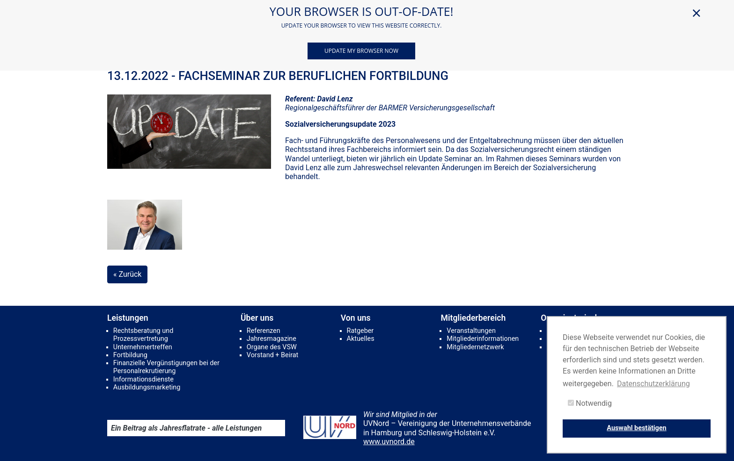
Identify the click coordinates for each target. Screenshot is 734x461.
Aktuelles (360, 339)
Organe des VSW (272, 347)
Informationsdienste (143, 379)
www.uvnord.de (389, 441)
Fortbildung (130, 355)
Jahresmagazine (271, 339)
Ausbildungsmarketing (147, 387)
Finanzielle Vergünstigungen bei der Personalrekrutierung (166, 367)
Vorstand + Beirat (272, 355)
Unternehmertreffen (142, 347)
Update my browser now (361, 51)
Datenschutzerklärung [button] (653, 383)
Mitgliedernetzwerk (475, 347)
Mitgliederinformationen (483, 339)
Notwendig (590, 403)
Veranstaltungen (471, 331)
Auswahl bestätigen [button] (636, 428)
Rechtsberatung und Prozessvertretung (143, 335)
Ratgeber (360, 331)
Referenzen (263, 331)
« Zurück (127, 274)
